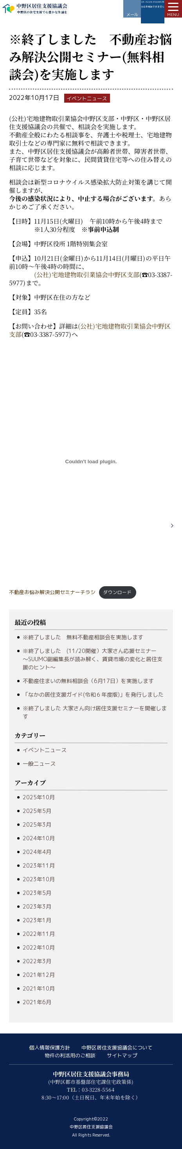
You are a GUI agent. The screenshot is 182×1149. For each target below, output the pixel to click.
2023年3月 (37, 906)
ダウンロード (117, 592)
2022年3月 (37, 961)
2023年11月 (39, 865)
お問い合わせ (132, 9)
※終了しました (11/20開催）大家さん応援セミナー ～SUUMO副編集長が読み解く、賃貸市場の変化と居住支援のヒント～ (92, 659)
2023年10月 (39, 879)
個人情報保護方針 (49, 1047)
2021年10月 (39, 988)
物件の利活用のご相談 (70, 1055)
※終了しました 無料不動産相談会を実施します (83, 637)
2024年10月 (39, 838)
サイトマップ (122, 1055)
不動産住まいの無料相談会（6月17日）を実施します (88, 681)
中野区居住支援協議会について (117, 1047)
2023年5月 (37, 892)
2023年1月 (37, 920)
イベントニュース (45, 750)
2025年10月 (39, 797)
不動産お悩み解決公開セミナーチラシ (52, 592)
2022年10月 (39, 947)
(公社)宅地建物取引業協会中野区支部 (86, 274)
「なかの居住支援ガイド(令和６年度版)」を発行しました (93, 694)
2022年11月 (39, 933)
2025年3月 (37, 824)
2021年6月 (37, 1002)
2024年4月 (37, 852)
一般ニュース (39, 763)
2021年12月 (39, 974)
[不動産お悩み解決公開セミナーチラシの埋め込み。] (91, 462)
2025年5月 (37, 811)
